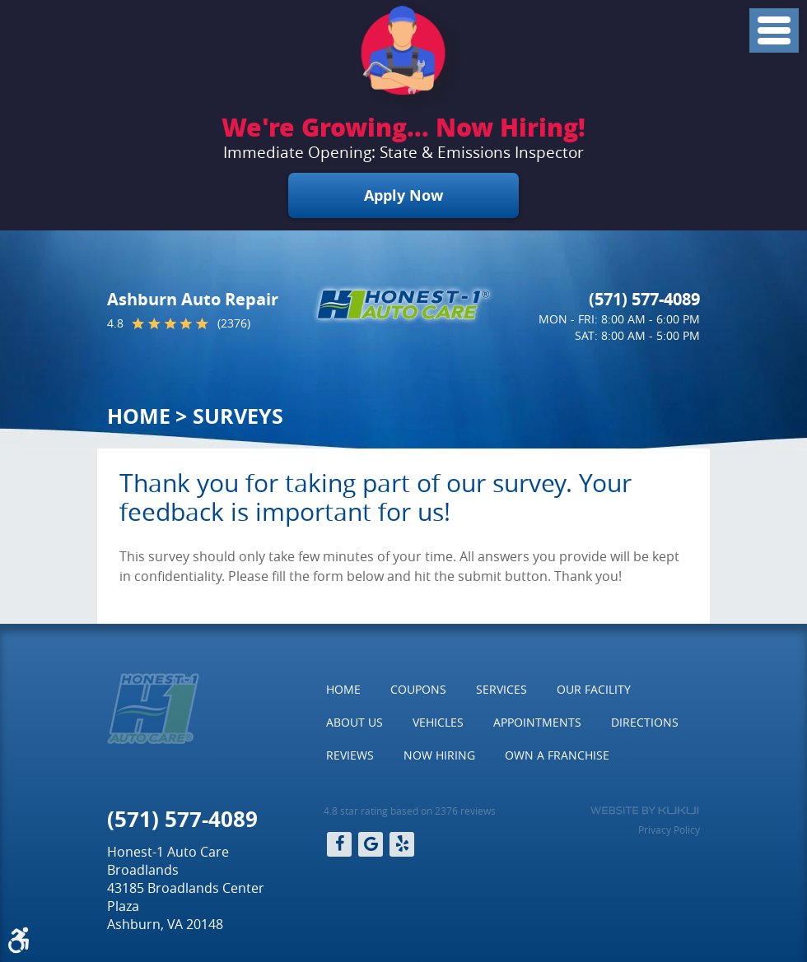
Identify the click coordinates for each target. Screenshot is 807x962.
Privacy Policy (669, 829)
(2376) (233, 323)
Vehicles (438, 722)
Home (138, 416)
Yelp (402, 844)
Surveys (238, 416)
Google (370, 844)
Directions (645, 722)
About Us (354, 722)
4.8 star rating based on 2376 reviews (410, 810)
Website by (644, 810)
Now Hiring (439, 755)
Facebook (339, 844)
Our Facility (594, 689)
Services (501, 689)
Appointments (537, 722)
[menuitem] (343, 689)
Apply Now (403, 195)
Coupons (418, 689)
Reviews (350, 755)
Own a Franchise (557, 755)
